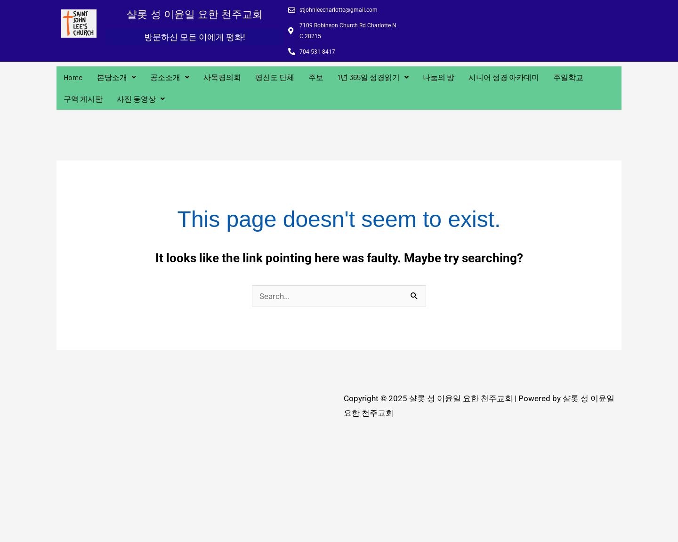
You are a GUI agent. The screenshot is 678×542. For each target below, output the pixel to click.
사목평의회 (222, 77)
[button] (116, 77)
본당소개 (116, 77)
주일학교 (568, 77)
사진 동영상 (141, 98)
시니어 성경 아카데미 (503, 77)
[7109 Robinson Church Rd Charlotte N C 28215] (197, 462)
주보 (315, 77)
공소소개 (169, 77)
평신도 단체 (274, 77)
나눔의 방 (438, 77)
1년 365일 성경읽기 (373, 77)
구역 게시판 (83, 98)
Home (73, 77)
